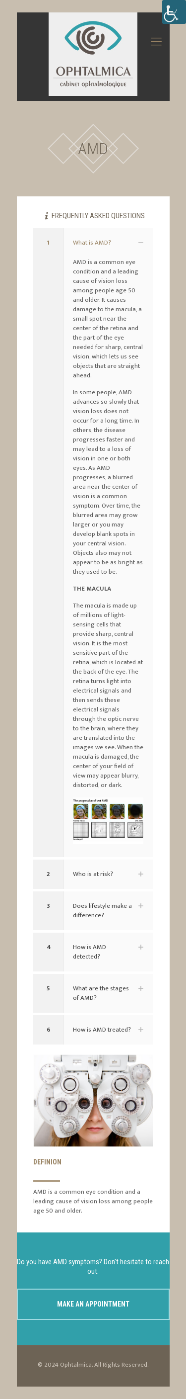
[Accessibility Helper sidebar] (174, 12)
